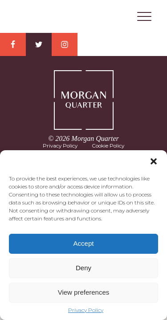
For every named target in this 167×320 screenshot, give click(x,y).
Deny (83, 268)
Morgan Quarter (83, 17)
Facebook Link (13, 44)
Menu (144, 16)
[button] (153, 161)
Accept (83, 243)
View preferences (84, 292)
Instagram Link (64, 44)
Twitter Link (39, 44)
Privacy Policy (85, 310)
